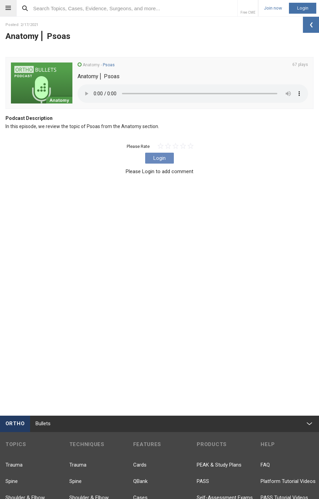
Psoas (109, 65)
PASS (203, 481)
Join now (273, 8)
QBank (140, 481)
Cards (140, 465)
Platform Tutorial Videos (288, 481)
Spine (11, 481)
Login (302, 8)
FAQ (265, 465)
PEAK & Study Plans (219, 465)
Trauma (14, 465)
